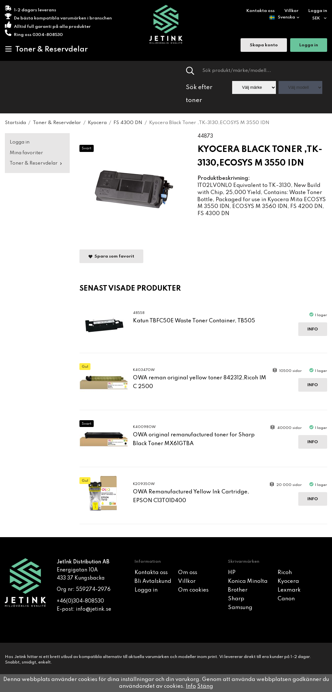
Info (312, 329)
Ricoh (285, 572)
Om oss (187, 572)
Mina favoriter (26, 153)
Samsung (240, 607)
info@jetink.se (93, 609)
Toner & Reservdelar (46, 49)
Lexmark (289, 590)
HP (231, 572)
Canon (286, 599)
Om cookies (193, 590)
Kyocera (288, 581)
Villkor (291, 11)
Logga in (317, 11)
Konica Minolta (247, 581)
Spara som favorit (111, 256)
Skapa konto (264, 45)
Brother (237, 590)
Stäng (205, 686)
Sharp (236, 599)
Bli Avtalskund (153, 581)
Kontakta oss (260, 11)
